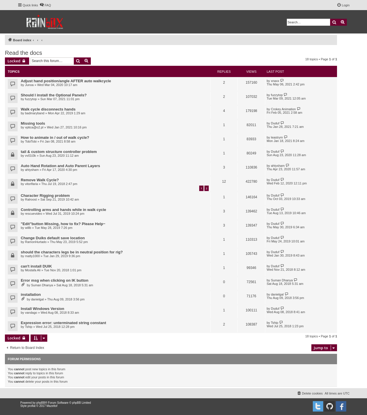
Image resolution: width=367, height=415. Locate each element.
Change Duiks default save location (53, 238)
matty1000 (32, 256)
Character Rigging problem (45, 195)
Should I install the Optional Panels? (54, 95)
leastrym (277, 137)
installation (31, 294)
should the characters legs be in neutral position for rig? (72, 252)
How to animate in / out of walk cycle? (55, 137)
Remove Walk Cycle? (40, 180)
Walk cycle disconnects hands (48, 109)
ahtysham (32, 169)
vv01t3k (30, 155)
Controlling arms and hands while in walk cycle (63, 209)
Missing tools (33, 123)
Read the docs (23, 53)
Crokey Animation (283, 109)
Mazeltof (51, 405)
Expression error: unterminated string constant (63, 323)
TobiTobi (31, 141)
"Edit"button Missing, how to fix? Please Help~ (63, 224)
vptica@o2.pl (34, 127)
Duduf (275, 123)
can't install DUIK (36, 266)
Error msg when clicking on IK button (54, 280)
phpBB (40, 402)
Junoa (29, 85)
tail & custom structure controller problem (59, 151)
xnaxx (275, 81)
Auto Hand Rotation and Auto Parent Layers (60, 166)
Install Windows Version (42, 308)
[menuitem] (45, 5)
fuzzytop (31, 99)
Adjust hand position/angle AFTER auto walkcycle (66, 81)
